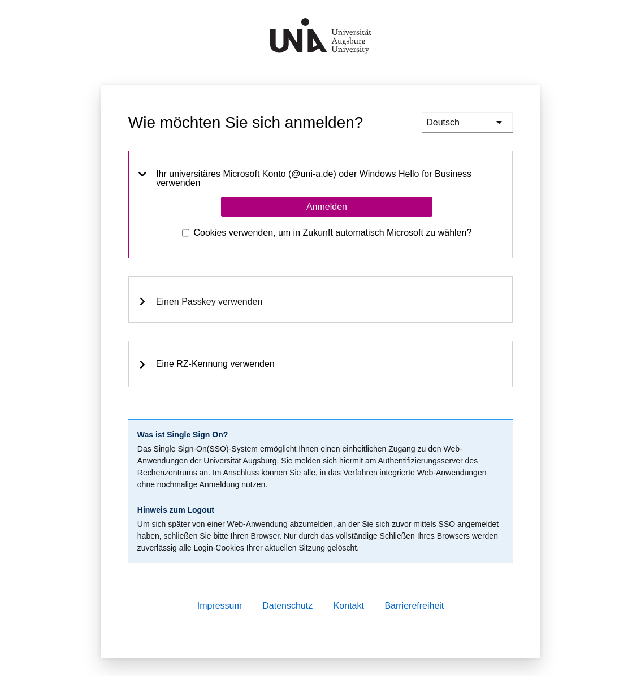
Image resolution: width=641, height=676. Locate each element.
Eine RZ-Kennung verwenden (206, 364)
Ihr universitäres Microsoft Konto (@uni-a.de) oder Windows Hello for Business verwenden (304, 179)
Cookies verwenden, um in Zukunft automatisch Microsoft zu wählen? (333, 232)
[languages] (467, 122)
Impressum (219, 605)
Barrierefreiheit (414, 605)
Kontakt (349, 605)
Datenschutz (287, 605)
